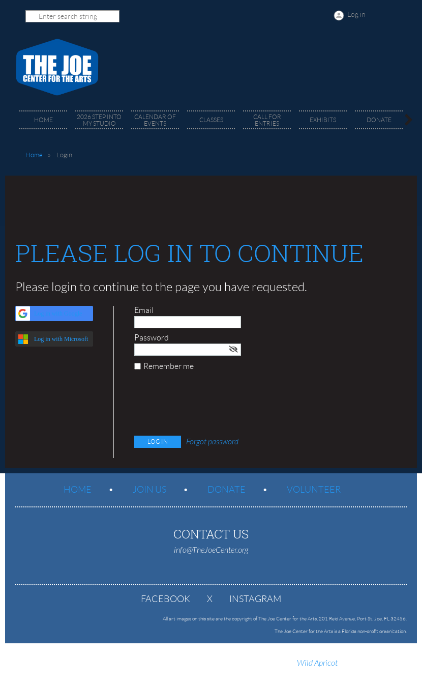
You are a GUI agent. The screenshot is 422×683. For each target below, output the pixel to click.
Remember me (168, 366)
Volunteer (314, 490)
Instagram (255, 599)
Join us (149, 490)
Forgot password (212, 441)
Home (34, 155)
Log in (356, 14)
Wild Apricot (317, 663)
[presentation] (211, 405)
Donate (226, 490)
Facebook (165, 599)
